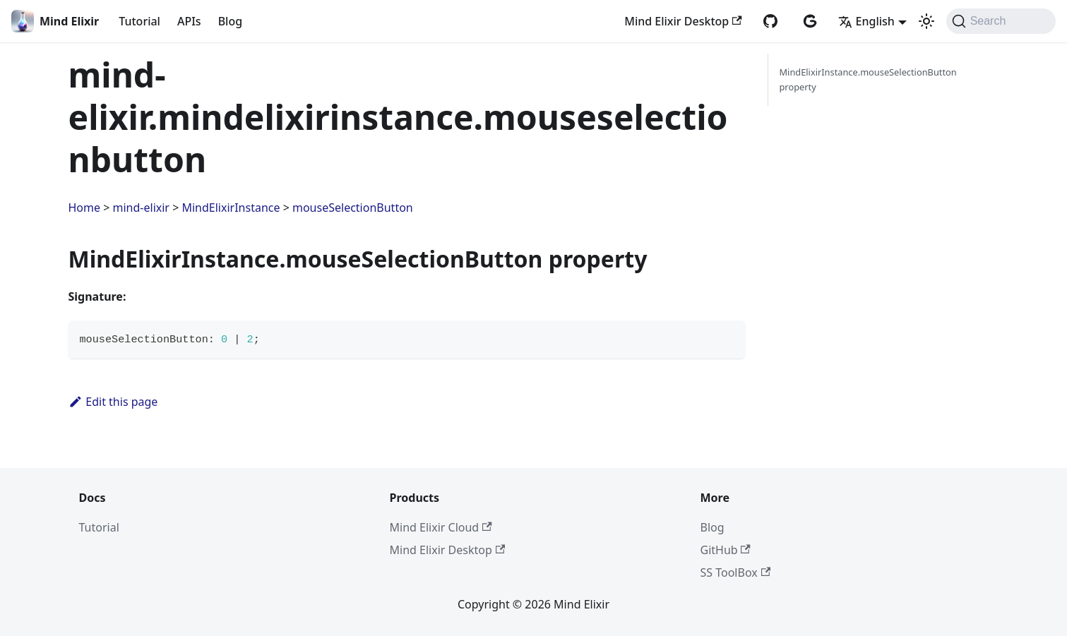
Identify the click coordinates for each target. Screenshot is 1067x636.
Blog (230, 21)
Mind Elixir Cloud (441, 527)
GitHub (726, 550)
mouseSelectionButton (352, 207)
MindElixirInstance (230, 207)
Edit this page (113, 401)
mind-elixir (141, 207)
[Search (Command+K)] (1001, 21)
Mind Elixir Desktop (682, 21)
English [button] (866, 21)
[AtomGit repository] (810, 21)
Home (84, 207)
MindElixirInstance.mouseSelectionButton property (868, 79)
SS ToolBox (736, 572)
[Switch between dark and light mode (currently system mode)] (926, 21)
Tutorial (139, 21)
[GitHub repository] (770, 21)
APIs (189, 21)
